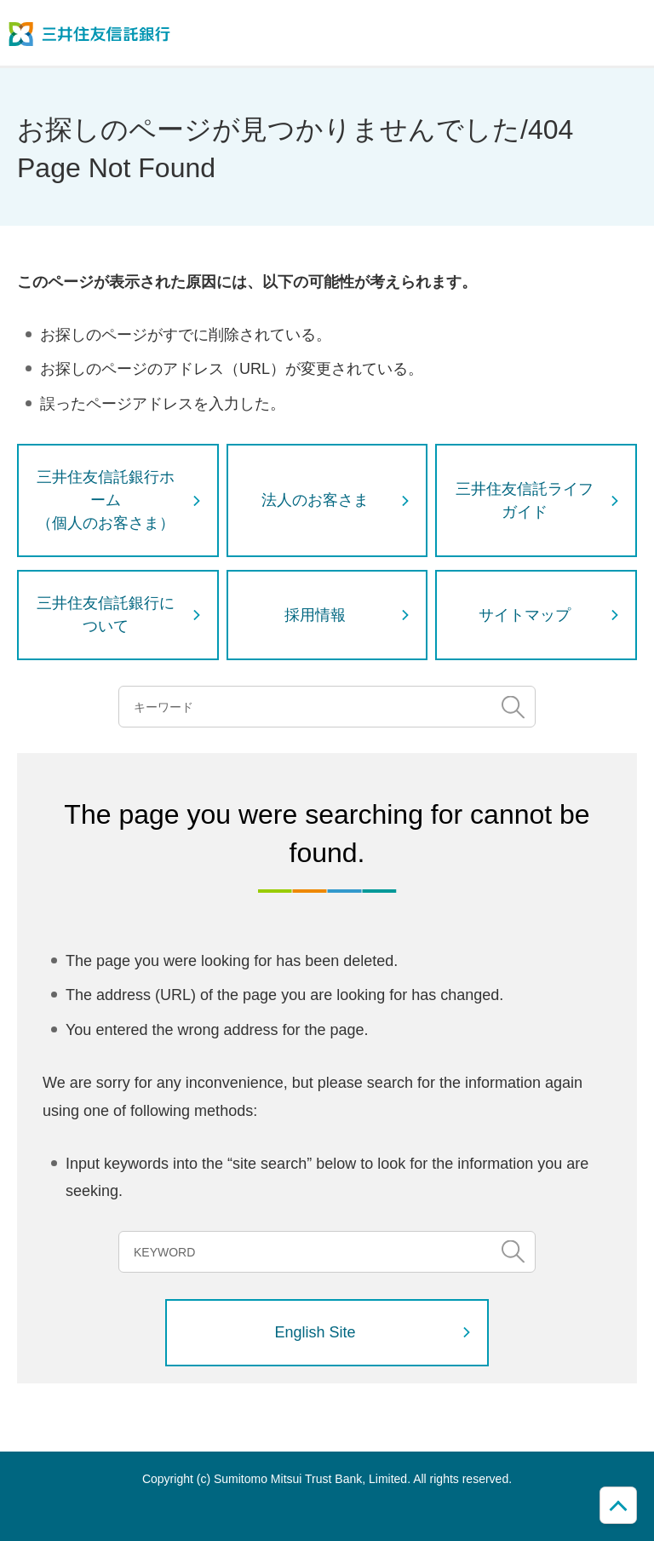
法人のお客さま (315, 500)
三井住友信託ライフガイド (525, 500)
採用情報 (315, 615)
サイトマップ (525, 615)
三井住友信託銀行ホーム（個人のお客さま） (106, 500)
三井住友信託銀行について (106, 615)
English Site (315, 1332)
